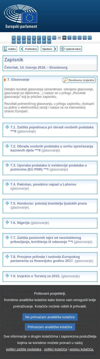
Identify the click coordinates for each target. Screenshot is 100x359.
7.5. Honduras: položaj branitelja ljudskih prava (48, 205)
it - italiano (69, 38)
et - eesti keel (39, 38)
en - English (49, 38)
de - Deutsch (34, 38)
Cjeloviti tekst (73, 48)
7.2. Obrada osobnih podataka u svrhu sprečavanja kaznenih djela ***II (51, 148)
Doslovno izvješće (81, 80)
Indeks (12, 48)
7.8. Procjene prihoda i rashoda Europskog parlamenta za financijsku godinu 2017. (51, 259)
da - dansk (29, 38)
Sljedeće (47, 48)
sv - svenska (49, 42)
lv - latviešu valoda (75, 38)
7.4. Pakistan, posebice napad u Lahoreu (43, 186)
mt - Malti (90, 38)
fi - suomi (44, 42)
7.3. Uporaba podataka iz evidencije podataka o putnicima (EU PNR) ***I (48, 167)
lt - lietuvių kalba (80, 38)
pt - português (24, 42)
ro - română (29, 42)
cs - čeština (24, 38)
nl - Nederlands (14, 42)
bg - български (14, 38)
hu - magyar (85, 38)
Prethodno (31, 48)
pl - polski (19, 42)
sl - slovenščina (39, 42)
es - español (19, 38)
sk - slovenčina (34, 42)
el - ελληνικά (44, 38)
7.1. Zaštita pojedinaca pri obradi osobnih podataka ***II (52, 129)
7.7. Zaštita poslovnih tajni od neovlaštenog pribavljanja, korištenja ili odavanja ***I (51, 240)
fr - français (54, 38)
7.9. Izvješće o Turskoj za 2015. (45, 276)
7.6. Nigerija (29, 223)
